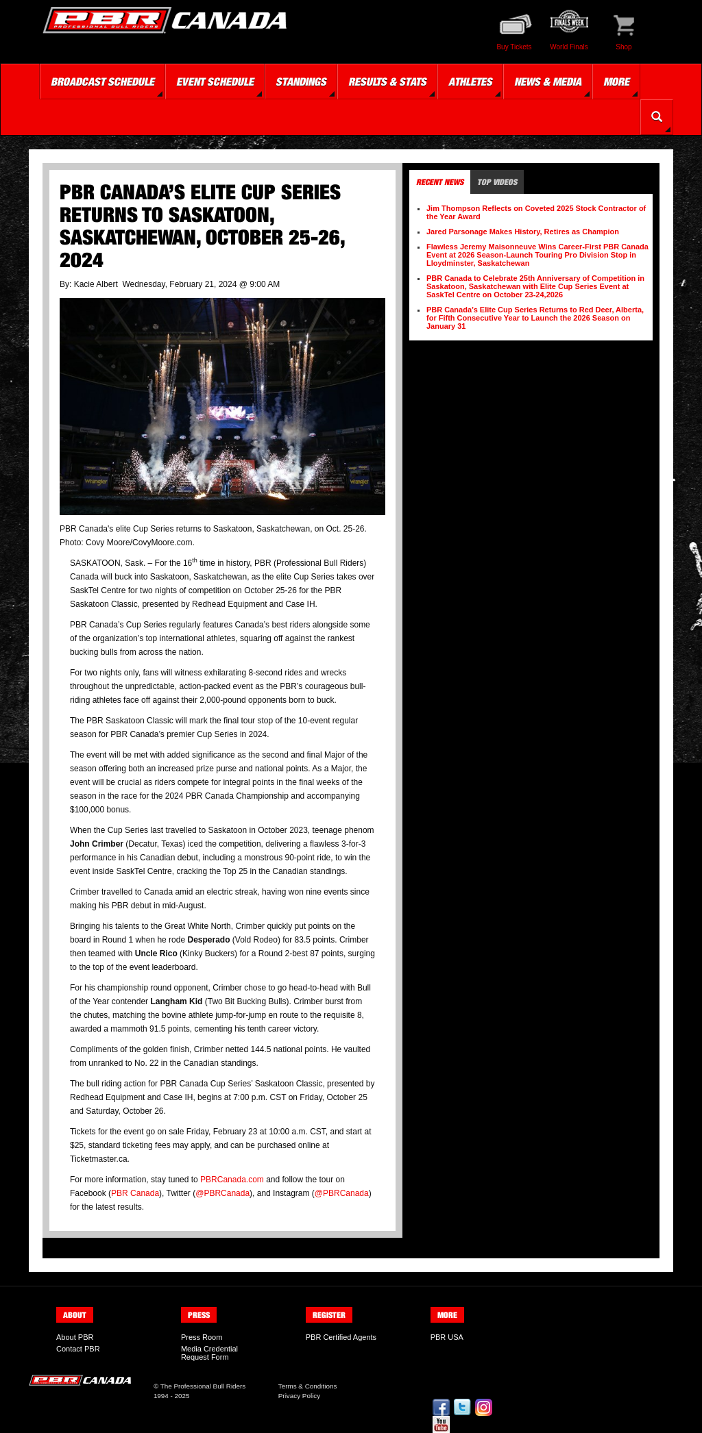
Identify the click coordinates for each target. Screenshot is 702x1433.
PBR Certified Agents (341, 1337)
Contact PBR (78, 1349)
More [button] (616, 81)
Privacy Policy (299, 1395)
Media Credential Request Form (209, 1353)
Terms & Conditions (307, 1386)
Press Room (202, 1337)
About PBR (74, 1337)
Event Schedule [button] (215, 81)
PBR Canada (135, 1193)
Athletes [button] (470, 81)
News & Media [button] (547, 81)
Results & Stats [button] (387, 81)
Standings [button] (301, 81)
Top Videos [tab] (497, 182)
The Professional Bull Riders (203, 1386)
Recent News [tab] (439, 182)
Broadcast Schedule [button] (102, 81)
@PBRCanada (222, 1193)
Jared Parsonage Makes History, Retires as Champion (522, 231)
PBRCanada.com (232, 1179)
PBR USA (447, 1337)
